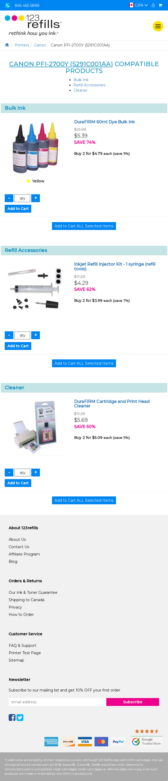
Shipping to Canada (26, 599)
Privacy (15, 607)
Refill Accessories (89, 85)
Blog (13, 561)
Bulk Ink (81, 79)
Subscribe (132, 702)
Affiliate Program (24, 554)
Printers (22, 45)
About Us (17, 539)
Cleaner (80, 90)
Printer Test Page (25, 653)
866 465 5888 (27, 5)
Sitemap (16, 660)
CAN (138, 5)
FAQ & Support (22, 645)
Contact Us (19, 546)
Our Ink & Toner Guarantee (33, 592)
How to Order (21, 614)
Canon (40, 45)
